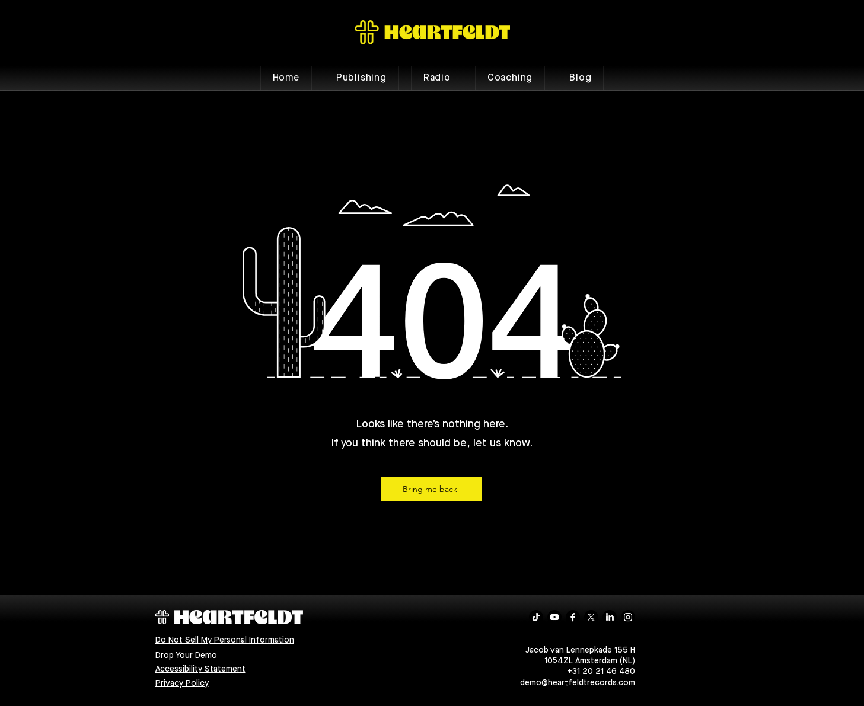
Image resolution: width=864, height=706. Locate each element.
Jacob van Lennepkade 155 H (580, 650)
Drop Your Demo (186, 655)
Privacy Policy (182, 683)
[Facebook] (573, 617)
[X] (591, 617)
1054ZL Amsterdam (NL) (589, 661)
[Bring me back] (431, 489)
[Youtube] (554, 617)
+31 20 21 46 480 (601, 671)
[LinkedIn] (609, 617)
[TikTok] (536, 617)
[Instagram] (628, 617)
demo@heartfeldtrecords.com (577, 683)
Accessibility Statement (200, 669)
